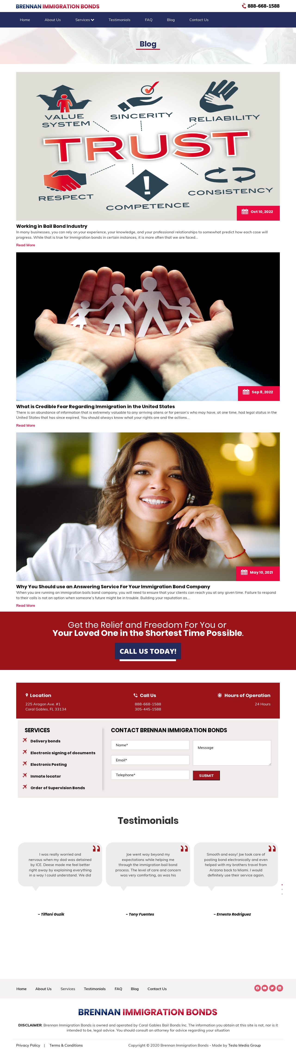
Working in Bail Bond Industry (51, 226)
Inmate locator (46, 776)
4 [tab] (282, 889)
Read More (25, 245)
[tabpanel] (148, 879)
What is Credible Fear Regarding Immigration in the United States (95, 406)
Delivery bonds (45, 741)
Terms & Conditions (66, 1045)
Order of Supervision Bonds (58, 788)
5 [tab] (282, 894)
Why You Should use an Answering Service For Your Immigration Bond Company (113, 586)
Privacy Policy (28, 1045)
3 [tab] (282, 884)
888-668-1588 (261, 6)
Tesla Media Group (244, 1045)
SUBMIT (206, 775)
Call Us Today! (148, 651)
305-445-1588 (148, 709)
